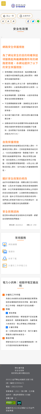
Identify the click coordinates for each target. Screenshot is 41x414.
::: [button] (1, 37)
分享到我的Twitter (33, 21)
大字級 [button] (13, 21)
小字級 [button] (3, 21)
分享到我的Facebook (28, 21)
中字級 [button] (8, 21)
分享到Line (38, 21)
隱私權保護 (19, 367)
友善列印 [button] (24, 15)
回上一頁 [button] (8, 15)
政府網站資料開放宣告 (20, 373)
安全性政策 (19, 370)
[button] (3, 3)
